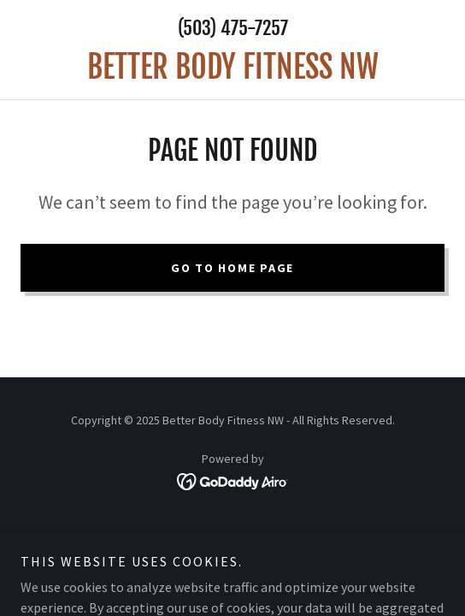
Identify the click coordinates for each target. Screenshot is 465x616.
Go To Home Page (232, 267)
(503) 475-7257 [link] (233, 27)
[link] (232, 67)
